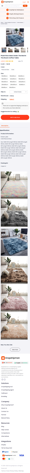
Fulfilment (4, 393)
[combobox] (16, 92)
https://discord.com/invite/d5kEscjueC (5, 379)
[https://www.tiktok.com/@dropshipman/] (2, 379)
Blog (2, 426)
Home (2, 22)
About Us (4, 408)
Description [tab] (5, 125)
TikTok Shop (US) (6, 448)
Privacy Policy (14, 471)
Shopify (3, 445)
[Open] (26, 92)
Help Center (5, 430)
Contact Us (4, 411)
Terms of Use (5, 471)
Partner (3, 415)
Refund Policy (5, 418)
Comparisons (5, 433)
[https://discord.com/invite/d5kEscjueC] (5, 379)
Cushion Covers (4, 23)
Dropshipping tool (7, 387)
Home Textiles (20, 22)
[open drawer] (28, 2)
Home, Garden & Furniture (10, 22)
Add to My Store (15, 117)
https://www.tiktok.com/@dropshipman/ (2, 379)
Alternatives (5, 436)
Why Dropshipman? (7, 405)
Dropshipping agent (7, 390)
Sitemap (21, 471)
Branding (4, 396)
